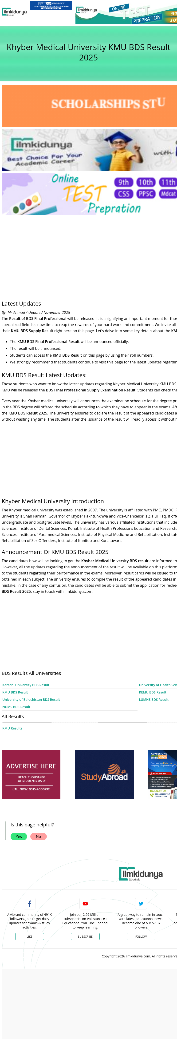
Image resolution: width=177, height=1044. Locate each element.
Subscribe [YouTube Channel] (85, 937)
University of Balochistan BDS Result (31, 699)
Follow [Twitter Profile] (141, 937)
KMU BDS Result (15, 692)
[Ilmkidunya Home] (14, 11)
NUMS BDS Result (16, 707)
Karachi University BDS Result (25, 685)
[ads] (31, 774)
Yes (19, 836)
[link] (51, 5)
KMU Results (12, 728)
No (38, 836)
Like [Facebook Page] (29, 937)
